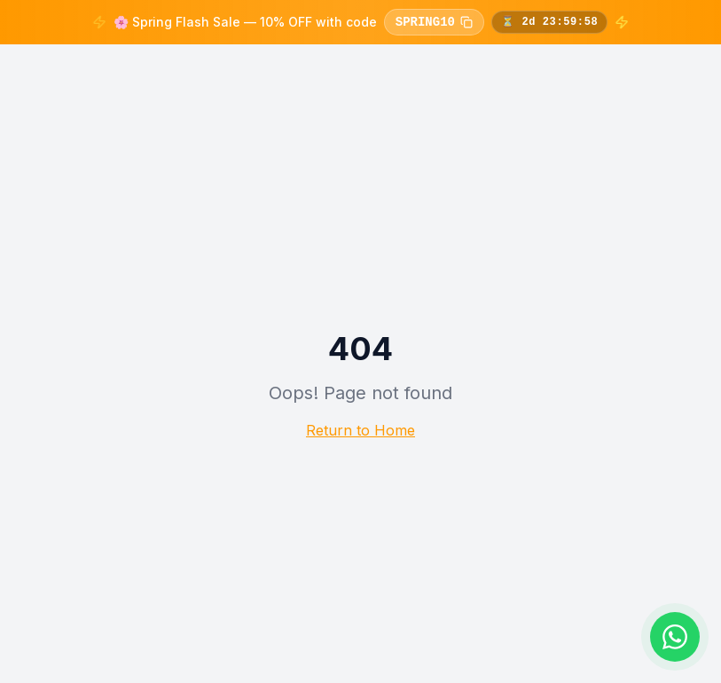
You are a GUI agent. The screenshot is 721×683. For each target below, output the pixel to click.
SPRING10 (434, 22)
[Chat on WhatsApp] (675, 637)
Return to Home (360, 430)
